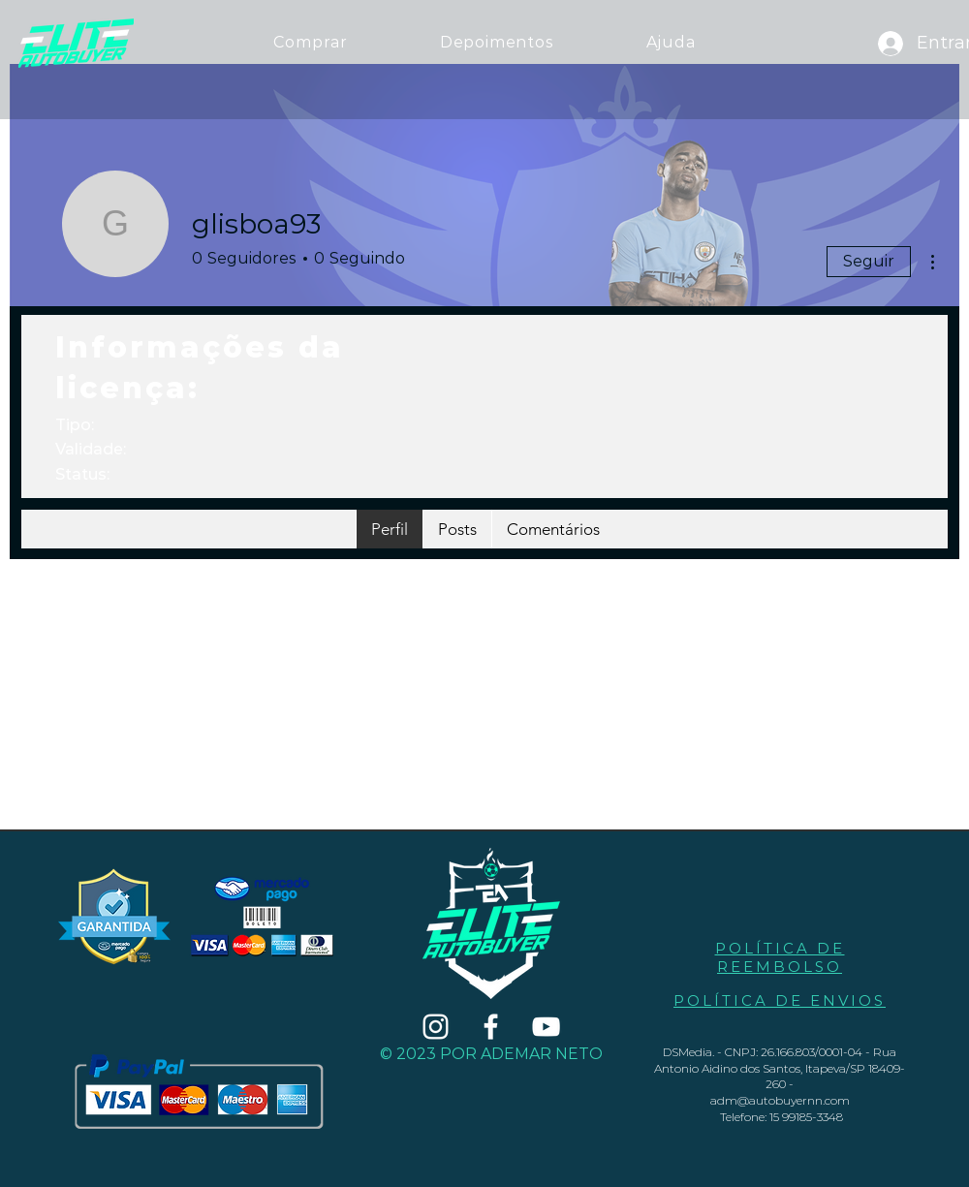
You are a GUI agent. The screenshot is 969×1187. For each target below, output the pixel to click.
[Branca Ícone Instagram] (436, 1027)
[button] (670, 42)
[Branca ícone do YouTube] (546, 1027)
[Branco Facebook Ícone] (491, 1027)
